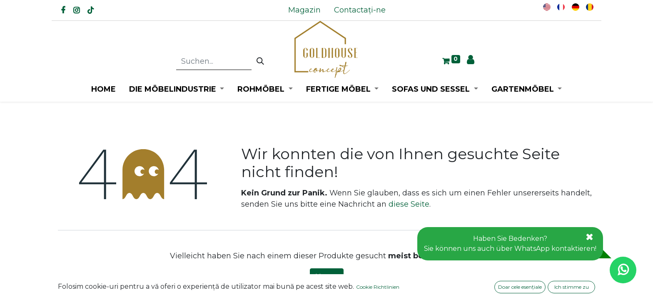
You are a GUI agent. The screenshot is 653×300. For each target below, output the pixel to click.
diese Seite (409, 204)
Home (326, 276)
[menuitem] (304, 10)
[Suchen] (260, 61)
